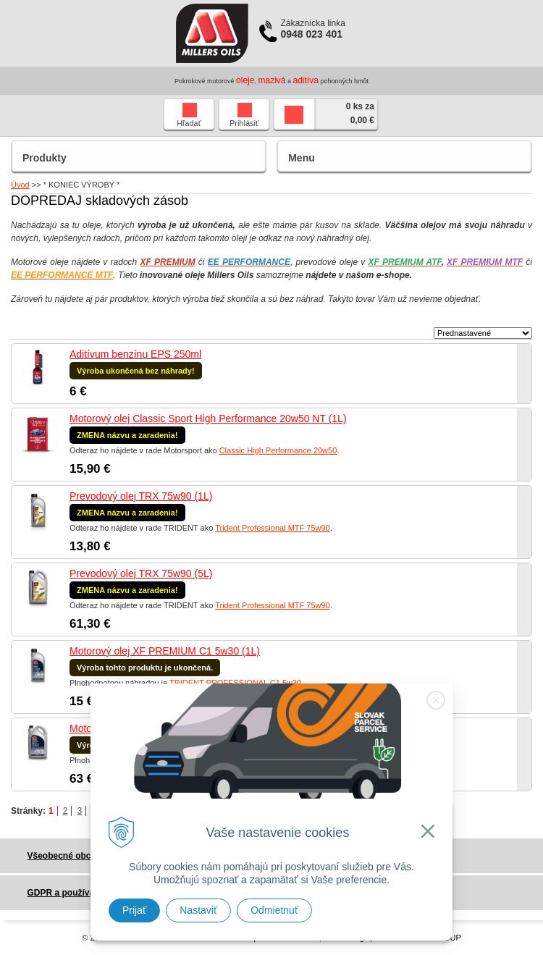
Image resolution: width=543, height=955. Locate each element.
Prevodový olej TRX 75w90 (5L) (141, 573)
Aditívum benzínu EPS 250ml (135, 354)
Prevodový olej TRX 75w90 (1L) (141, 496)
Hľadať (189, 115)
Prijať (134, 910)
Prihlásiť (244, 115)
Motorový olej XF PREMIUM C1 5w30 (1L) (165, 651)
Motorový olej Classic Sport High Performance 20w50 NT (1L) (208, 418)
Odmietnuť (274, 910)
